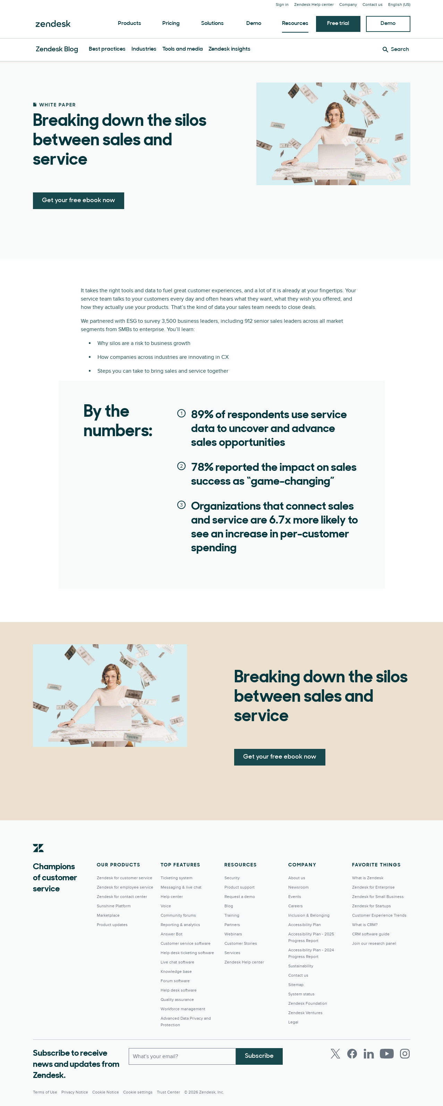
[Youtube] (387, 1053)
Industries (143, 49)
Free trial (338, 23)
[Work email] (182, 1056)
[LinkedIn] (368, 1053)
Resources (295, 23)
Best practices (107, 49)
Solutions (212, 23)
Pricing (171, 23)
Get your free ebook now (78, 200)
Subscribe (259, 1056)
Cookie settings (138, 1092)
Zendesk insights (229, 49)
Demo (253, 23)
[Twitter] (335, 1053)
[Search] (395, 49)
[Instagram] (404, 1053)
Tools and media (182, 49)
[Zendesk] (38, 858)
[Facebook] (352, 1053)
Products (129, 23)
